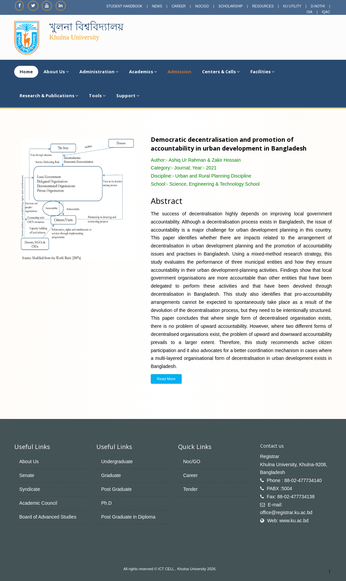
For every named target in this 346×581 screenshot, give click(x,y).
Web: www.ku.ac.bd (287, 520)
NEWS (157, 6)
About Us (56, 72)
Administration (98, 72)
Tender (190, 489)
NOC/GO (202, 6)
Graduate (111, 475)
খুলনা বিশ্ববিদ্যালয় (86, 26)
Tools (97, 96)
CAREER (179, 6)
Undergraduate (117, 461)
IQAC (326, 12)
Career (190, 475)
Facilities (262, 72)
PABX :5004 (279, 488)
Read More (166, 379)
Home (26, 72)
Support (127, 96)
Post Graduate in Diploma (128, 517)
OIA (309, 12)
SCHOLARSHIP (230, 6)
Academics (143, 72)
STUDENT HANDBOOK (124, 6)
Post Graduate (116, 489)
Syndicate (29, 489)
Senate (26, 475)
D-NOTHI (318, 6)
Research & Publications (49, 96)
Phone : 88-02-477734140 (294, 480)
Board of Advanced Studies (47, 517)
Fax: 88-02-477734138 (291, 496)
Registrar (269, 456)
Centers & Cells (221, 72)
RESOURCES (262, 6)
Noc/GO (191, 461)
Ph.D (106, 503)
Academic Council (38, 503)
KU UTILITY (292, 6)
